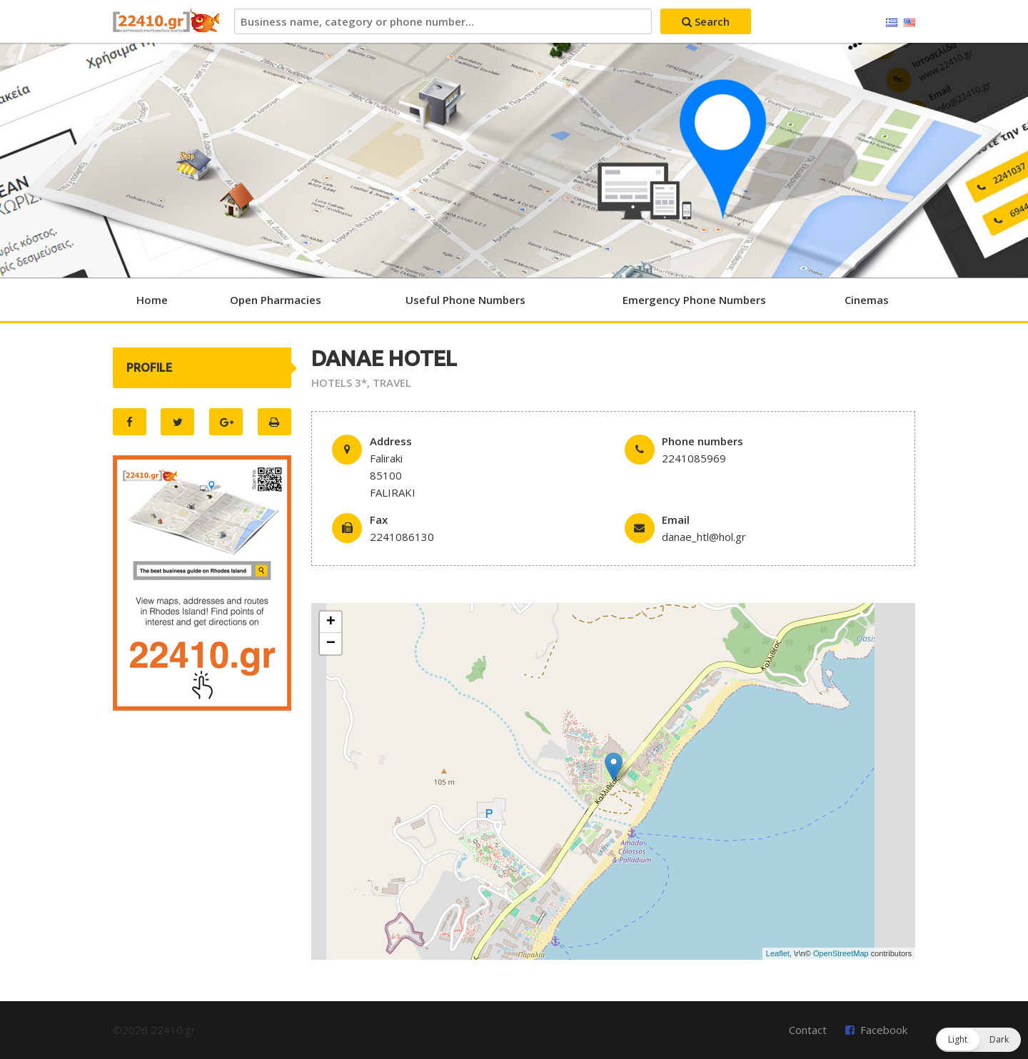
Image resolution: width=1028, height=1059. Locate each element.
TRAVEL (392, 382)
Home (152, 300)
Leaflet (778, 953)
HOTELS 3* (339, 382)
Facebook (883, 1030)
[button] (978, 1040)
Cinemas (867, 300)
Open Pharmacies (275, 300)
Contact (808, 1030)
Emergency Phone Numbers (694, 300)
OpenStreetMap (841, 953)
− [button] (331, 643)
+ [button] (331, 622)
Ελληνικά (891, 23)
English (909, 23)
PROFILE (149, 367)
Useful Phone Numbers (465, 300)
